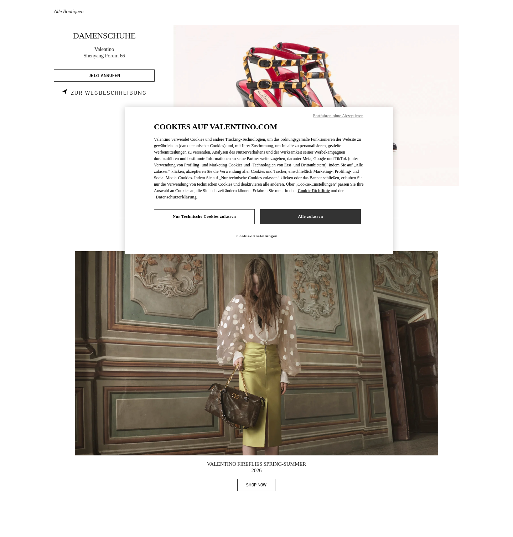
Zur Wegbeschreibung (109, 93)
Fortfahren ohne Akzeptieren (338, 115)
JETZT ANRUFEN (104, 75)
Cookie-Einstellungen (257, 236)
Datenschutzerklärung (176, 197)
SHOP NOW (260, 486)
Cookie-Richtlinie (314, 190)
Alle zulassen (310, 216)
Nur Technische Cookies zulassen (204, 216)
